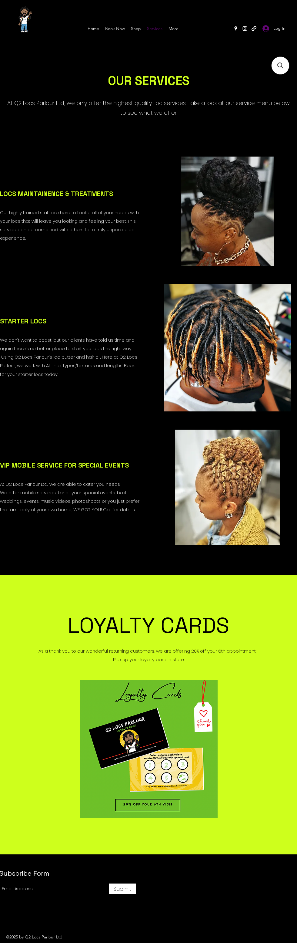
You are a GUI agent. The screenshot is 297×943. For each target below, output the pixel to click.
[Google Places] (236, 28)
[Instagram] (245, 28)
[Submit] (122, 889)
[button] (280, 65)
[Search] (290, 20)
